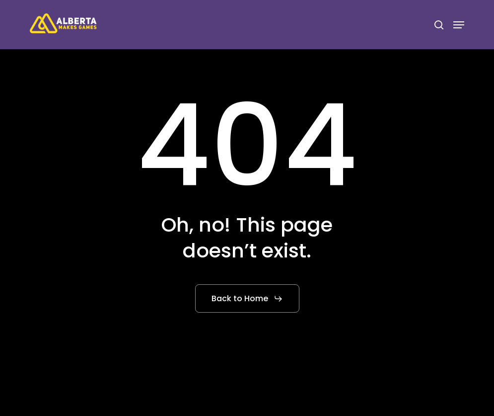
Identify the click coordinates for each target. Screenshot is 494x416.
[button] (458, 25)
